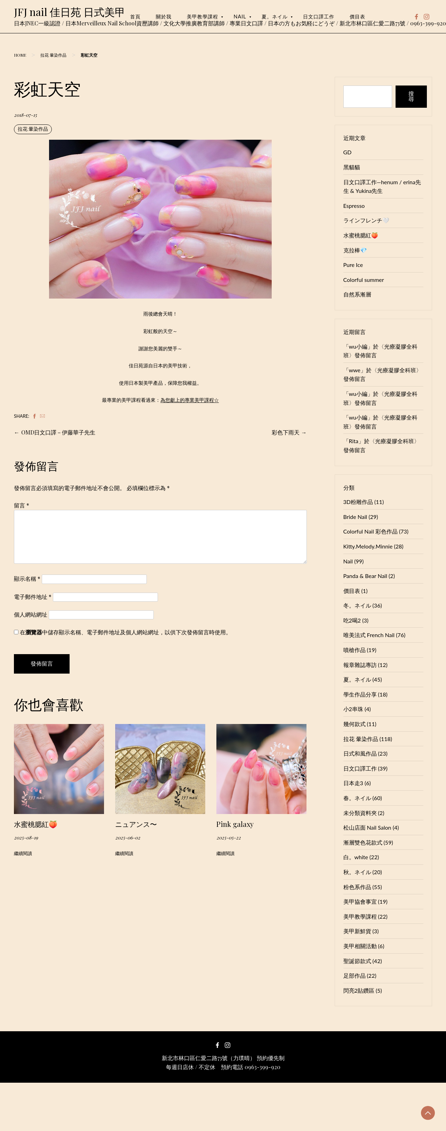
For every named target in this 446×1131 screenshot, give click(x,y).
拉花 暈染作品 (53, 55)
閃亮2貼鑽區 (358, 990)
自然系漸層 (357, 294)
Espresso (354, 205)
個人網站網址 (30, 614)
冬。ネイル (357, 605)
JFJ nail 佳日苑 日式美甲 (69, 12)
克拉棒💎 (355, 250)
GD (347, 152)
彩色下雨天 (286, 432)
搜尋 (411, 96)
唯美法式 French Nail (369, 635)
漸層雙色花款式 (362, 842)
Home (20, 55)
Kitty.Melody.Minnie (368, 546)
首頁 (135, 16)
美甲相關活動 (360, 946)
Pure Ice (353, 264)
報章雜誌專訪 (360, 664)
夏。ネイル (275, 16)
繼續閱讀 (23, 853)
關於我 (164, 16)
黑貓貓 (351, 167)
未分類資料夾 (360, 812)
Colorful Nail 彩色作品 (370, 531)
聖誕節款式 (357, 961)
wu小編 (358, 346)
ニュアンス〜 (136, 824)
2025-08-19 (26, 837)
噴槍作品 (354, 649)
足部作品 (354, 975)
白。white (355, 857)
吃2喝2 (352, 620)
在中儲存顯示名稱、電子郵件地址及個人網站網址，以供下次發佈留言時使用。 (125, 632)
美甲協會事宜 (360, 901)
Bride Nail (355, 516)
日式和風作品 (360, 753)
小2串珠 (353, 709)
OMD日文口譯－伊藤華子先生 (58, 432)
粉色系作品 (357, 887)
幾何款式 (354, 724)
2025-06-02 (127, 837)
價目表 (357, 16)
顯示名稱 (27, 578)
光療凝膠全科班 (396, 370)
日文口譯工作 (318, 16)
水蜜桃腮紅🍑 (35, 824)
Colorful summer (363, 279)
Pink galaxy (235, 824)
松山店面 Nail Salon (367, 827)
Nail (239, 16)
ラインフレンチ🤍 (366, 220)
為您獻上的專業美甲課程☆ (189, 400)
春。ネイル (357, 798)
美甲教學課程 (202, 16)
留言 (21, 505)
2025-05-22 (228, 837)
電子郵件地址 (32, 596)
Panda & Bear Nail (365, 575)
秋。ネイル (357, 872)
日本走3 (353, 783)
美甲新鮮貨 (357, 931)
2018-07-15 (25, 115)
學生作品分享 (360, 694)
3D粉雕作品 (358, 501)
